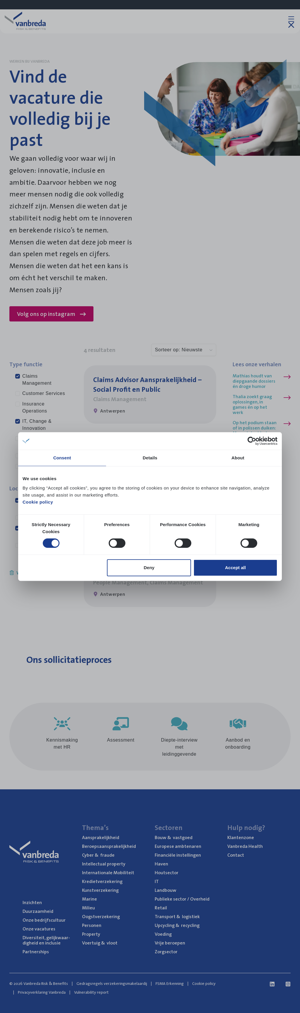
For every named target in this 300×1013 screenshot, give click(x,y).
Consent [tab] (62, 457)
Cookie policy (38, 501)
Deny (149, 567)
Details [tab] (150, 457)
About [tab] (237, 457)
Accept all (235, 567)
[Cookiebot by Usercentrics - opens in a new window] (251, 441)
